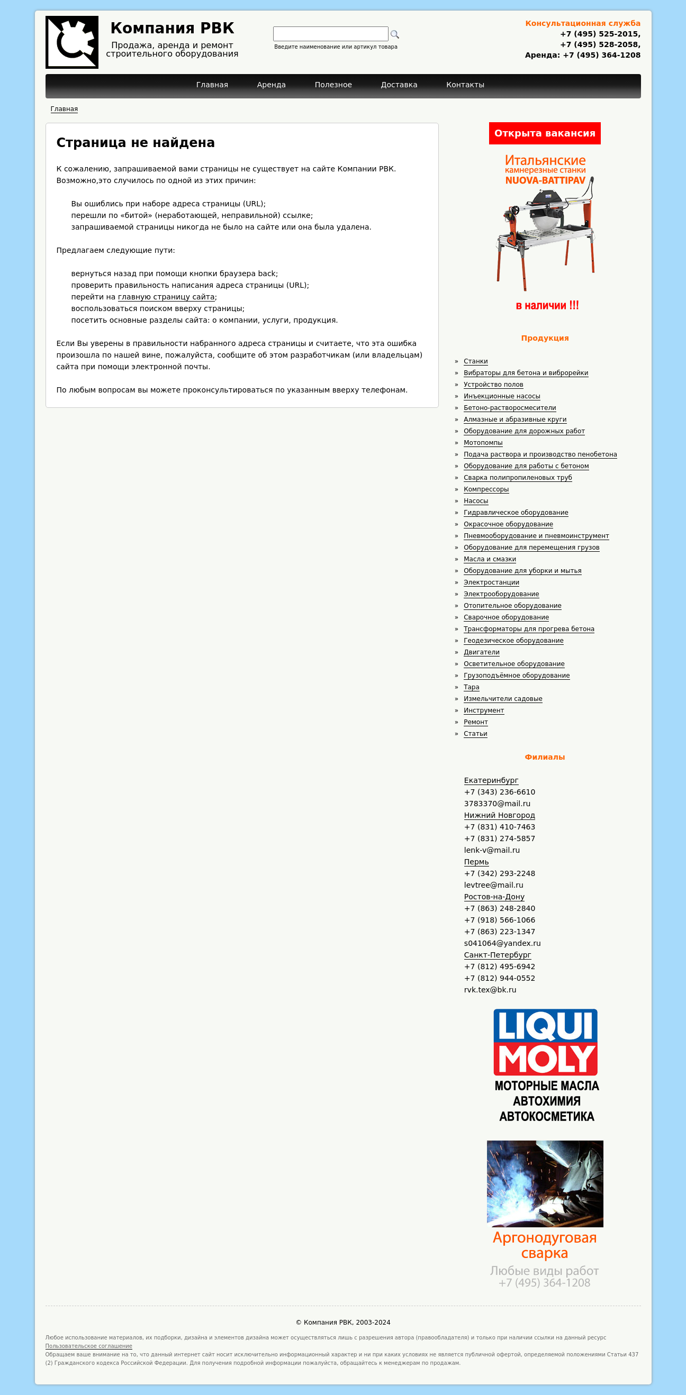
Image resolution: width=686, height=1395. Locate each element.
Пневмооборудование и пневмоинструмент (536, 536)
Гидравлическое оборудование (516, 512)
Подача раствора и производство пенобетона (540, 454)
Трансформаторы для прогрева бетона (529, 629)
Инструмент (484, 710)
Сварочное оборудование (506, 617)
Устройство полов (493, 384)
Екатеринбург (491, 780)
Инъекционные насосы (502, 396)
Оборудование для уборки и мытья (523, 571)
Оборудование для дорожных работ (524, 431)
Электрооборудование (501, 594)
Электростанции (491, 582)
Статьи (476, 733)
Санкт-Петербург (497, 955)
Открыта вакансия (544, 133)
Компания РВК (172, 28)
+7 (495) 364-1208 (600, 55)
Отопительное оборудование (513, 605)
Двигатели (482, 652)
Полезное (333, 84)
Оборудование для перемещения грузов (532, 547)
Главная (212, 84)
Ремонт (476, 722)
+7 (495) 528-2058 (599, 44)
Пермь (476, 862)
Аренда (271, 84)
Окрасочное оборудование (508, 524)
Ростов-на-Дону (494, 896)
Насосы (476, 501)
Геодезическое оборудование (514, 640)
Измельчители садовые (503, 699)
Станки (476, 361)
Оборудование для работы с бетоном (526, 466)
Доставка (399, 84)
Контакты (465, 84)
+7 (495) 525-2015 (599, 34)
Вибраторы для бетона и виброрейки (526, 373)
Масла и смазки (490, 559)
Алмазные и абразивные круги (515, 419)
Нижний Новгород (499, 815)
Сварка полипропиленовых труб (518, 477)
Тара (472, 687)
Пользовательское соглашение (89, 1346)
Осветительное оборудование (514, 664)
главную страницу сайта (166, 297)
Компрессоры (486, 489)
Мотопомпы (483, 442)
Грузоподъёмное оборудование (517, 675)
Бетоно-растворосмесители (510, 408)
